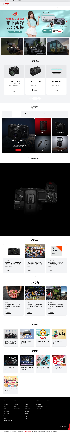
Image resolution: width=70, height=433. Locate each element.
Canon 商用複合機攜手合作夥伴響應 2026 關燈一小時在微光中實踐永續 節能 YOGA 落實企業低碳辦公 (35, 264)
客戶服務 (20, 7)
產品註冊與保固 (27, 408)
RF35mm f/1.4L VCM (35, 82)
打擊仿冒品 (26, 418)
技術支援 (58, 7)
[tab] (16, 114)
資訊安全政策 (6, 415)
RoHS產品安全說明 (38, 408)
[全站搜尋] (62, 3)
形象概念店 (16, 7)
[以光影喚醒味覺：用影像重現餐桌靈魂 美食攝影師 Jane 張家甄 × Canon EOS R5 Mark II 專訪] (13, 300)
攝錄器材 (10, 266)
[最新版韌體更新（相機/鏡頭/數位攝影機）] (11, 334)
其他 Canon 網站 (63, 426)
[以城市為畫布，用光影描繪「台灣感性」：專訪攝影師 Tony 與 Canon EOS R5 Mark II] (56, 300)
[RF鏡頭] (43, 127)
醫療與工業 (57, 3)
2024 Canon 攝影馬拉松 (59, 342)
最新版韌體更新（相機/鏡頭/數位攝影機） (11, 342)
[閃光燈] (60, 144)
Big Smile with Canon (43, 341)
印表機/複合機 (16, 404)
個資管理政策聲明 (6, 413)
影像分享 (7, 308)
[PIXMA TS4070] (56, 80)
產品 (4, 7)
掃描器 (15, 406)
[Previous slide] (30, 98)
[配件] (43, 144)
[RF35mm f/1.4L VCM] (35, 80)
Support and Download (39, 406)
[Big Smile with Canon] (43, 334)
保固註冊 (54, 7)
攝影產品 (7, 266)
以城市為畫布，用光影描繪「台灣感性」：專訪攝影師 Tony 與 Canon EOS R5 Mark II (56, 307)
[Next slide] (39, 98)
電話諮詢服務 (27, 411)
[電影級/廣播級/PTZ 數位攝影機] (27, 360)
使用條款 (25, 431)
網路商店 (64, 7)
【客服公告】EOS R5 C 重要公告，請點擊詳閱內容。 (14, 0)
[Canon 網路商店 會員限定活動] (11, 381)
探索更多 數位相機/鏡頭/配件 (35, 158)
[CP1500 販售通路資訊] (43, 360)
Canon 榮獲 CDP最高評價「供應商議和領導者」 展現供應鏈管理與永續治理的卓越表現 (56, 264)
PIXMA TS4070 (56, 82)
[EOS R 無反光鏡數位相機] (18, 135)
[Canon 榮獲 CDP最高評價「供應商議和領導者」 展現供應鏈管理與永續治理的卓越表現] (56, 258)
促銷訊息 (7, 7)
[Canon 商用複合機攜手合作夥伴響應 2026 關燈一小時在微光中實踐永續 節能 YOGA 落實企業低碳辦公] (35, 258)
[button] (66, 19)
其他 (15, 409)
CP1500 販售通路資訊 (43, 368)
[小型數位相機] (60, 127)
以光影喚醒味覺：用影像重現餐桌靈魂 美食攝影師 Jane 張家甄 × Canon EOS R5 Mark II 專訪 (13, 307)
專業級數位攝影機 (17, 408)
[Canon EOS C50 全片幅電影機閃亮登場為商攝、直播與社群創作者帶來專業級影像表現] (13, 258)
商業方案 (53, 3)
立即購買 (14, 91)
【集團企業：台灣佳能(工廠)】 (8, 420)
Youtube (47, 404)
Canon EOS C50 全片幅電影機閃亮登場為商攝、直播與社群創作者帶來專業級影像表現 (13, 264)
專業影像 (49, 3)
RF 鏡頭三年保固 (57, 368)
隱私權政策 (30, 431)
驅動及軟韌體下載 (38, 404)
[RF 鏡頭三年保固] (59, 360)
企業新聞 (28, 266)
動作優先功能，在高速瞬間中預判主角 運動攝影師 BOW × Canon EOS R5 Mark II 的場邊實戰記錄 (34, 307)
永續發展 (28, 7)
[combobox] (14, 88)
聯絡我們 (32, 7)
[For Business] (35, 49)
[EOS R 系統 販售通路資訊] (11, 360)
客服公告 (26, 406)
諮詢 (4, 416)
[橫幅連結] (35, 23)
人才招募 (5, 418)
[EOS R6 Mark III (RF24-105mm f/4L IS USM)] (14, 80)
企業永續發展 (6, 404)
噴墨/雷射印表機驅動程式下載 (27, 342)
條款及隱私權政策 (6, 411)
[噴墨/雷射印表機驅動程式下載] (27, 334)
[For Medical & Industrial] (57, 49)
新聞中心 (24, 7)
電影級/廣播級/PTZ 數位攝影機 (27, 368)
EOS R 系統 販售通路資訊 (11, 368)
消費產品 (45, 3)
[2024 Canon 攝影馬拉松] (59, 334)
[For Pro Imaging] (12, 49)
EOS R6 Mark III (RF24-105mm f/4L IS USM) (14, 82)
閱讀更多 (8, 270)
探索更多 (12, 50)
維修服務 (26, 404)
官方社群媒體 (6, 409)
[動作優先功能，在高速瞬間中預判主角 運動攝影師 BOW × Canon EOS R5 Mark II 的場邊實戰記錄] (35, 300)
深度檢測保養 (27, 409)
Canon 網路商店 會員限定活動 (11, 389)
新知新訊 (11, 7)
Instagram (47, 406)
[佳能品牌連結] (6, 4)
